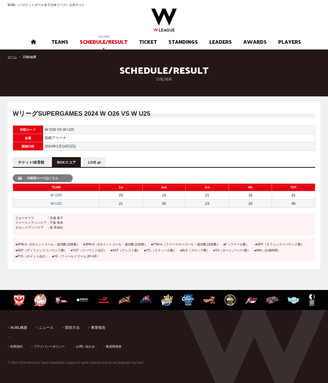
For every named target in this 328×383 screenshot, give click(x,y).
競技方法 (72, 327)
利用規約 (16, 346)
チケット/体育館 (31, 162)
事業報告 (98, 327)
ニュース (46, 327)
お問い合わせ (85, 346)
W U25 (56, 203)
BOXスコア (66, 162)
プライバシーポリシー (49, 346)
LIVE (93, 162)
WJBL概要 (18, 327)
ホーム (12, 57)
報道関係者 (114, 346)
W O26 (56, 195)
